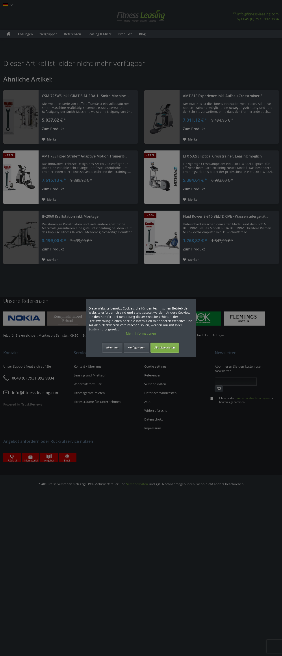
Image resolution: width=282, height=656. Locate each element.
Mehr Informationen (141, 333)
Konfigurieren (136, 347)
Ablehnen (112, 347)
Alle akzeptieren (164, 347)
